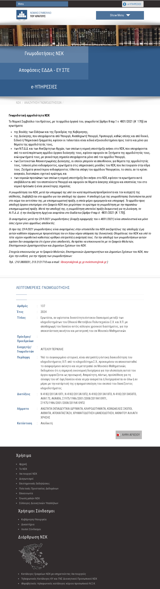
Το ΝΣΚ (23, 442)
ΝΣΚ (18, 75)
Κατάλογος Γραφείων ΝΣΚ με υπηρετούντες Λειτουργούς (53, 547)
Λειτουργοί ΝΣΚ (28, 447)
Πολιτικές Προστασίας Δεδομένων (39, 461)
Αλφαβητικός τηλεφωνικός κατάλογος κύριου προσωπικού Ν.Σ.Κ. (58, 556)
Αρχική (23, 437)
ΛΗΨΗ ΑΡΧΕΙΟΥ (131, 408)
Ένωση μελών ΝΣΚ (29, 471)
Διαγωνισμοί (26, 452)
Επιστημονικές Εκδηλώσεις (34, 456)
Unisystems (101, 585)
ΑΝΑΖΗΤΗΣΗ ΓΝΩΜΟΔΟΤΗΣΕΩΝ (42, 75)
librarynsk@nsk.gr (71, 235)
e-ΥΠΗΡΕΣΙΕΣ (134, 4)
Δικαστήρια (27, 497)
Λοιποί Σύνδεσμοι (31, 502)
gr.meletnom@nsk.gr (94, 235)
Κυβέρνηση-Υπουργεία (33, 492)
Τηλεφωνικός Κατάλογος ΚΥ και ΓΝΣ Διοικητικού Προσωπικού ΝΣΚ (59, 552)
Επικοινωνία (26, 466)
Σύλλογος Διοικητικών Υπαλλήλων (38, 476)
